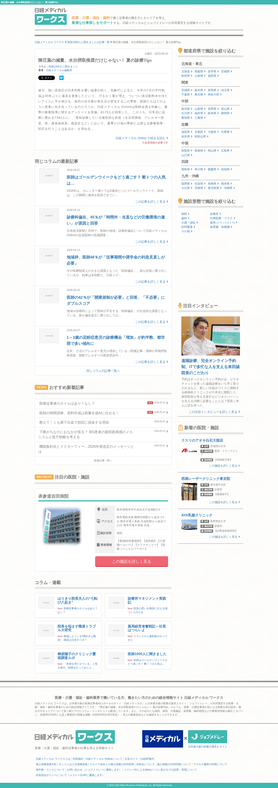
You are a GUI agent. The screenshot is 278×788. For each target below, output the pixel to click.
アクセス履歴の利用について (210, 764)
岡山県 (213, 150)
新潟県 (186, 108)
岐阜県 (213, 113)
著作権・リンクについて (50, 769)
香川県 (200, 169)
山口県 (186, 155)
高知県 (226, 169)
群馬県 (213, 90)
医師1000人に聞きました (63, 66)
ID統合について (145, 764)
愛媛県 (213, 169)
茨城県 (186, 90)
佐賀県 (200, 183)
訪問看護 (188, 227)
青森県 (200, 71)
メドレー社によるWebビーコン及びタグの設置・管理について (160, 769)
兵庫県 (226, 132)
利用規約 (78, 758)
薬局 (223, 222)
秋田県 (186, 75)
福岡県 (186, 183)
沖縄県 (229, 188)
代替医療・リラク (222, 218)
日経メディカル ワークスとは (53, 758)
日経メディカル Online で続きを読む (142, 138)
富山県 (226, 108)
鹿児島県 (215, 188)
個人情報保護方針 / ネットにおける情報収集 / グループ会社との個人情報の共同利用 (85, 764)
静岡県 (226, 113)
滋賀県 (186, 132)
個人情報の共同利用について (174, 764)
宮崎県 (200, 188)
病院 (185, 213)
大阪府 (213, 132)
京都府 (200, 132)
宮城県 (226, 71)
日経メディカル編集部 (59, 70)
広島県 (226, 150)
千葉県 (186, 94)
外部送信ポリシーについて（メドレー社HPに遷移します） (70, 775)
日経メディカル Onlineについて (104, 758)
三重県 (200, 117)
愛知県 (186, 117)
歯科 (185, 218)
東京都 (200, 94)
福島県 (213, 75)
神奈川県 (215, 94)
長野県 (213, 108)
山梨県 (200, 108)
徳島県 (186, 169)
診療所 (215, 213)
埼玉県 (226, 90)
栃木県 (200, 90)
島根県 (200, 150)
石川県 (186, 113)
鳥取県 (186, 150)
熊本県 (226, 183)
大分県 (186, 188)
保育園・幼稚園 (221, 227)
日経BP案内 (147, 758)
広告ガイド (131, 758)
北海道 (186, 71)
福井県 (200, 113)
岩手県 (213, 71)
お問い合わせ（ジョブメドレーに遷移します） (94, 769)
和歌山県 (201, 136)
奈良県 (186, 136)
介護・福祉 (189, 222)
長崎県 (213, 183)
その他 (186, 231)
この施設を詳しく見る (131, 561)
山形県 (200, 75)
